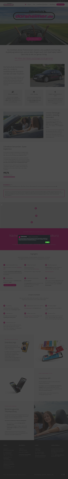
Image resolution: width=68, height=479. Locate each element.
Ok (47, 242)
